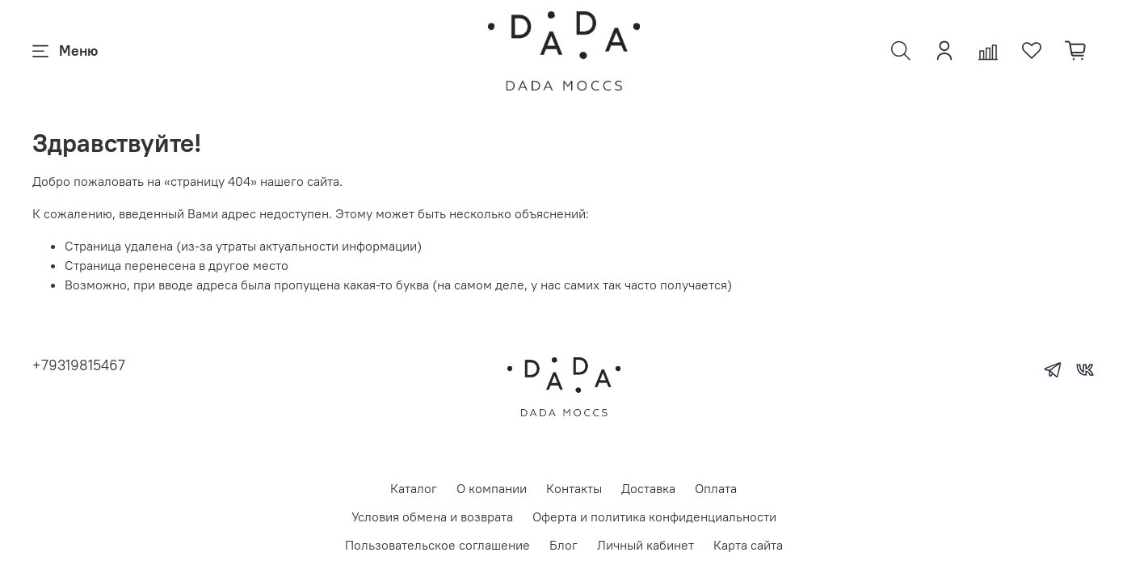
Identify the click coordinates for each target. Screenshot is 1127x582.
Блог (563, 545)
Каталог (413, 488)
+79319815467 (78, 365)
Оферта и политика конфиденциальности (654, 516)
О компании (491, 488)
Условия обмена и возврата (432, 516)
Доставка (648, 488)
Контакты (574, 488)
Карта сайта (748, 545)
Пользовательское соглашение (437, 545)
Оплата (716, 488)
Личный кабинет (645, 545)
